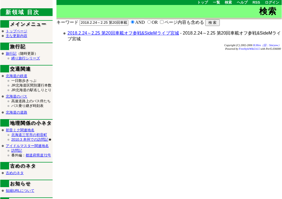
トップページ (16, 31)
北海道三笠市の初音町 (29, 135)
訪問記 (16, 150)
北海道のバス (16, 96)
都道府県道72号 (38, 155)
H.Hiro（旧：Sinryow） (267, 45)
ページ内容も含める (184, 22)
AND (140, 22)
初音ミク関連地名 (20, 130)
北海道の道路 (16, 112)
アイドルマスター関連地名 (27, 146)
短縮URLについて (20, 190)
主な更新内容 (16, 36)
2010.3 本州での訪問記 (29, 139)
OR (155, 22)
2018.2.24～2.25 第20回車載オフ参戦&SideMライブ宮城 (123, 33)
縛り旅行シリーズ (25, 58)
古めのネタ (15, 173)
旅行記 (11, 53)
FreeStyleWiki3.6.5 (249, 48)
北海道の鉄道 (16, 76)
